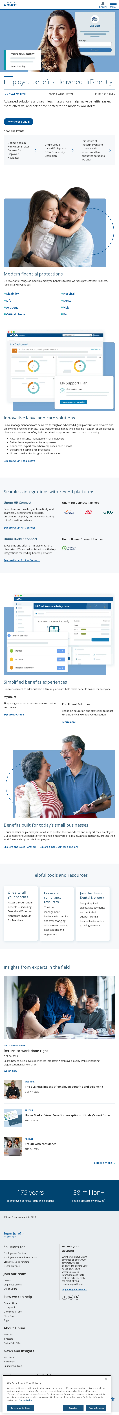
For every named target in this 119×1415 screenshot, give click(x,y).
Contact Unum (11, 1306)
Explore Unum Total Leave (19, 461)
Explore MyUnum (14, 714)
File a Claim (9, 1318)
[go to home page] (10, 5)
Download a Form (13, 1314)
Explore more (103, 1165)
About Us (8, 1337)
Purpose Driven (105, 94)
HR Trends (9, 1360)
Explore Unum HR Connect (19, 527)
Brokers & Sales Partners (16, 1264)
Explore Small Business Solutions (59, 847)
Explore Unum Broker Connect (22, 560)
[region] (56, 1394)
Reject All (73, 1407)
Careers (7, 1283)
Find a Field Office (13, 1346)
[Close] (106, 1378)
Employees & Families (15, 1256)
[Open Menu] (113, 4)
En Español (9, 1310)
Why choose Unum (18, 121)
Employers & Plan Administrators (20, 1260)
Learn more (69, 722)
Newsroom (9, 1364)
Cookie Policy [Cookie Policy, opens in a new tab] (25, 1400)
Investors (8, 1341)
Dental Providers (12, 1269)
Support (8, 1323)
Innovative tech (15, 94)
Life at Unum (10, 1291)
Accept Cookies (96, 1407)
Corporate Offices (13, 1287)
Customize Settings (20, 1407)
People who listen (60, 94)
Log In (103, 7)
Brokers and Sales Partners (20, 847)
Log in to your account (74, 1292)
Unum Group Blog (13, 1368)
